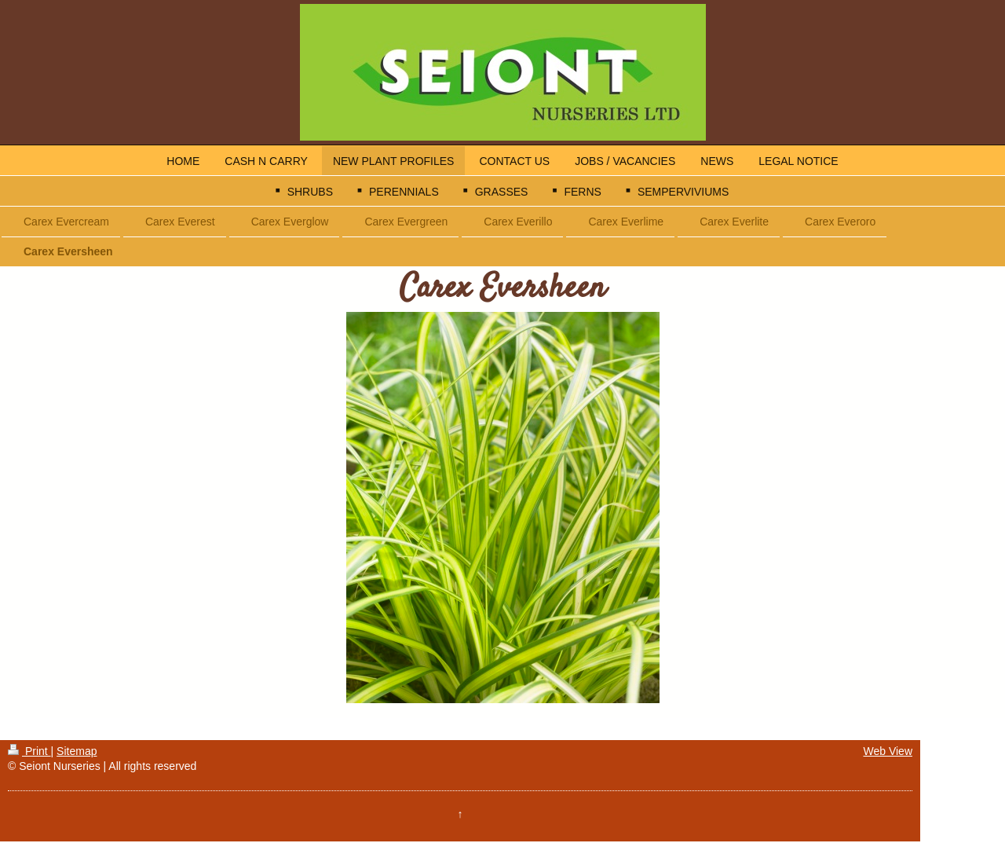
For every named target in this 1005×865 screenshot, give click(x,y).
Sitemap (77, 751)
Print (29, 751)
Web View (887, 751)
